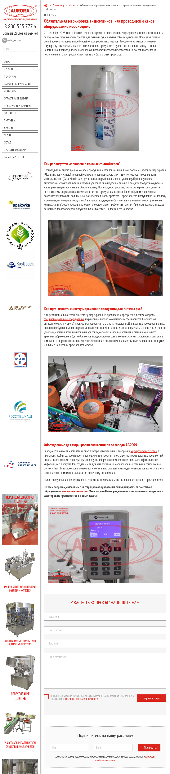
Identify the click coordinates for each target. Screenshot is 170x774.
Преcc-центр (11, 69)
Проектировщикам (15, 150)
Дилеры (8, 128)
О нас (7, 62)
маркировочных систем (144, 451)
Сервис (8, 135)
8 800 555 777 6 (20, 26)
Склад (7, 142)
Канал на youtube (14, 157)
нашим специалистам (74, 491)
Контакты (10, 113)
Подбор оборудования (17, 106)
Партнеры (9, 120)
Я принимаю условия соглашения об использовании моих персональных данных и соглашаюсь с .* (89, 697)
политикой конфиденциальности (81, 699)
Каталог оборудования (17, 84)
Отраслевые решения (16, 98)
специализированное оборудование (64, 319)
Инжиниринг (11, 91)
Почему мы (10, 76)
